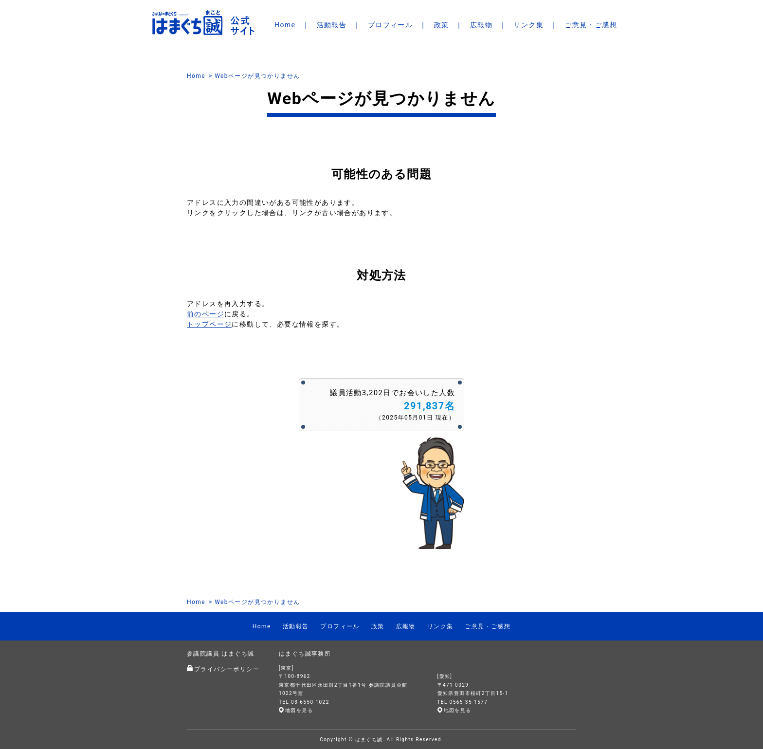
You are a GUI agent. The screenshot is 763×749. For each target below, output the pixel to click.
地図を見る (299, 710)
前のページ (205, 314)
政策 (441, 25)
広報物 (481, 25)
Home (284, 25)
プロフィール (390, 25)
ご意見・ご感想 (590, 25)
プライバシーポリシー (226, 669)
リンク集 (528, 25)
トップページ (209, 324)
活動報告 (332, 25)
